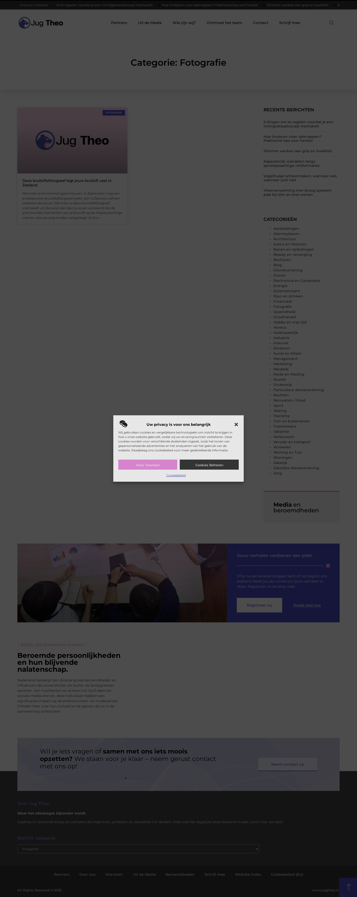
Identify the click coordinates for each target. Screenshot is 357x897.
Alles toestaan (148, 465)
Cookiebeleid (176, 475)
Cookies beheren (209, 465)
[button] (236, 424)
